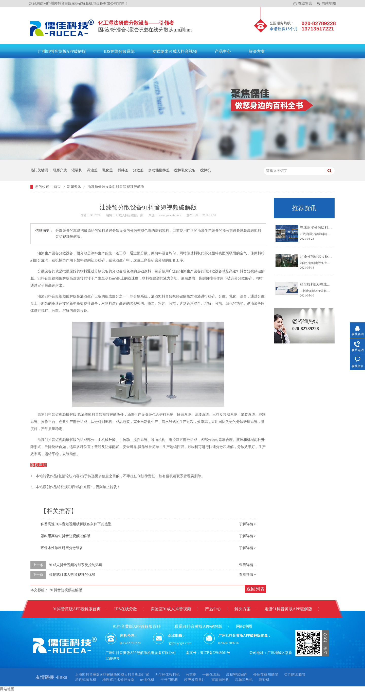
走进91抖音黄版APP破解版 (288, 609)
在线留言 (302, 4)
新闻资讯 (74, 187)
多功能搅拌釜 (159, 170)
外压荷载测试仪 (265, 675)
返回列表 (255, 588)
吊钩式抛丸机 (85, 680)
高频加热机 (244, 680)
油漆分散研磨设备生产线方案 (323, 256)
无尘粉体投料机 (167, 675)
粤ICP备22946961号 (215, 653)
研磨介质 (60, 170)
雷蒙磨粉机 (220, 680)
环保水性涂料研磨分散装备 (62, 548)
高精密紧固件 (236, 675)
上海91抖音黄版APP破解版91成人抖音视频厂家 (112, 675)
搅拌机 (205, 170)
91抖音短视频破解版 (66, 590)
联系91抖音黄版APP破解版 (198, 626)
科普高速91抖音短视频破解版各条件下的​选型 (76, 524)
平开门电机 (169, 680)
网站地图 (326, 4)
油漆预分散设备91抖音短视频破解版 (115, 187)
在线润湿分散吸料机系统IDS (322, 227)
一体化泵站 (211, 675)
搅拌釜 (123, 170)
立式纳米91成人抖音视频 (174, 51)
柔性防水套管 (294, 675)
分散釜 (138, 170)
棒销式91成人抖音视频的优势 (72, 574)
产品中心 (223, 51)
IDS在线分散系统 (119, 51)
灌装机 (76, 170)
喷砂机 (264, 680)
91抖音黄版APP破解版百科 (137, 626)
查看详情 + (247, 565)
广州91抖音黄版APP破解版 (62, 51)
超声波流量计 (194, 680)
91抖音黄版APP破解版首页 (77, 609)
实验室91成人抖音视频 (171, 609)
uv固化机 (147, 680)
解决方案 (257, 51)
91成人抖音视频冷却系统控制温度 (75, 565)
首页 (58, 187)
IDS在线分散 (125, 609)
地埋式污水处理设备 (118, 680)
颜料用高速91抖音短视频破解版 (65, 536)
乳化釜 (107, 170)
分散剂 (191, 675)
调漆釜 (92, 170)
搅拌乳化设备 (184, 170)
